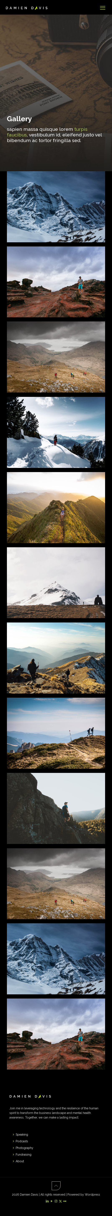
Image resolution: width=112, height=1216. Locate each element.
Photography (24, 1148)
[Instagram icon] (56, 1201)
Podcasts (22, 1141)
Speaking (22, 1134)
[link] (56, 206)
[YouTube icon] (51, 1201)
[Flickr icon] (64, 1201)
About (20, 1161)
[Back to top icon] (56, 1185)
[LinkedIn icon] (47, 1201)
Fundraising (23, 1154)
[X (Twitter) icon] (60, 1201)
